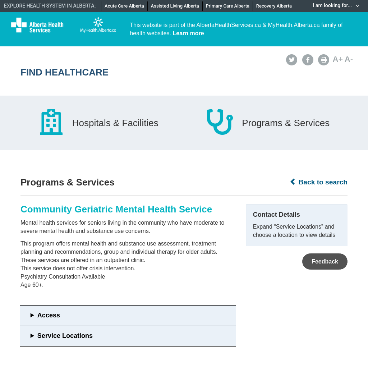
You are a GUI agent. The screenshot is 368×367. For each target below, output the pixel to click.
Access (48, 315)
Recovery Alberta (274, 6)
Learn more (188, 33)
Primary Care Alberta (227, 6)
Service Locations (65, 335)
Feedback (325, 261)
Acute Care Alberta (124, 6)
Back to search (319, 182)
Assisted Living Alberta (175, 6)
